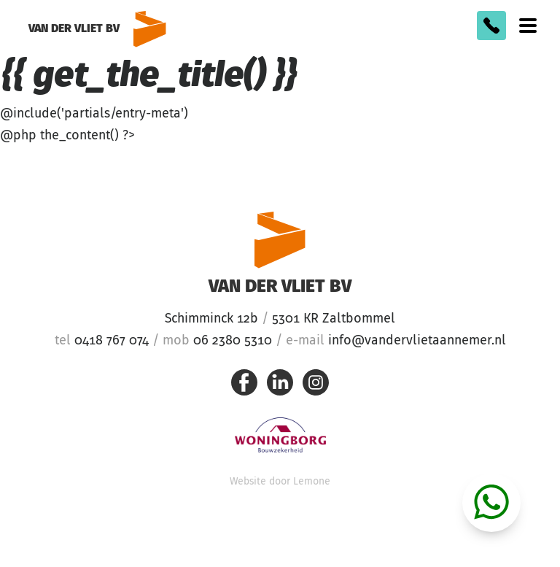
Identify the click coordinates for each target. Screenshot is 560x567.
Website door (280, 482)
